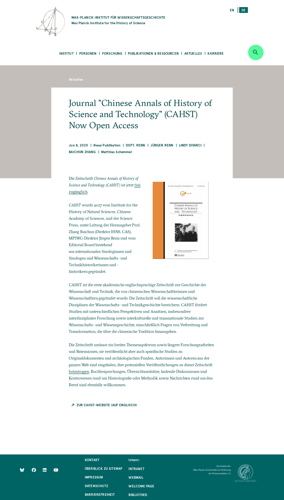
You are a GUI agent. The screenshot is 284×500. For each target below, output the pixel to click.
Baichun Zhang (82, 151)
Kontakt (92, 459)
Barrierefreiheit (100, 494)
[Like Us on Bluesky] (22, 470)
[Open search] (256, 52)
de (243, 10)
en (232, 10)
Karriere (215, 53)
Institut (66, 53)
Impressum (94, 477)
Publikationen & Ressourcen (153, 53)
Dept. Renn (135, 145)
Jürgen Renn (161, 145)
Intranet (136, 468)
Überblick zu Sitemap (103, 468)
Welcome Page (141, 486)
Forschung (112, 53)
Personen (88, 53)
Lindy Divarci (190, 145)
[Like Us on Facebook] (34, 470)
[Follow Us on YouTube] (55, 470)
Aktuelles (193, 53)
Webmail (135, 477)
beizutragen (79, 371)
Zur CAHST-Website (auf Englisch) (107, 404)
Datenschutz (96, 485)
